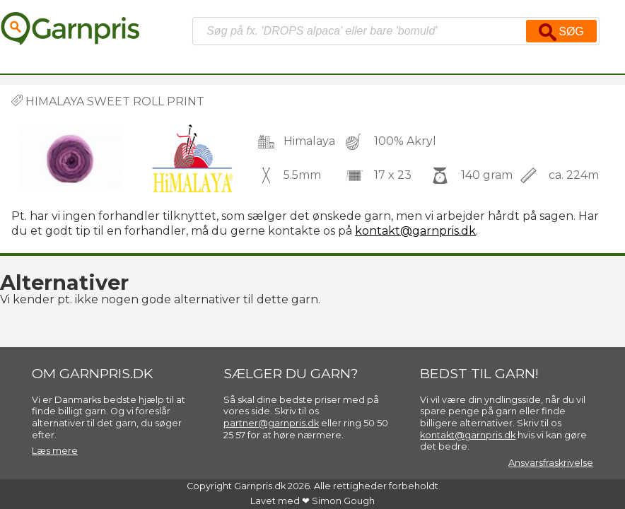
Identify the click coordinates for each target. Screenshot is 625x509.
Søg (561, 32)
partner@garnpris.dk (271, 423)
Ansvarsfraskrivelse (550, 462)
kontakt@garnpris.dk (415, 231)
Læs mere (55, 450)
